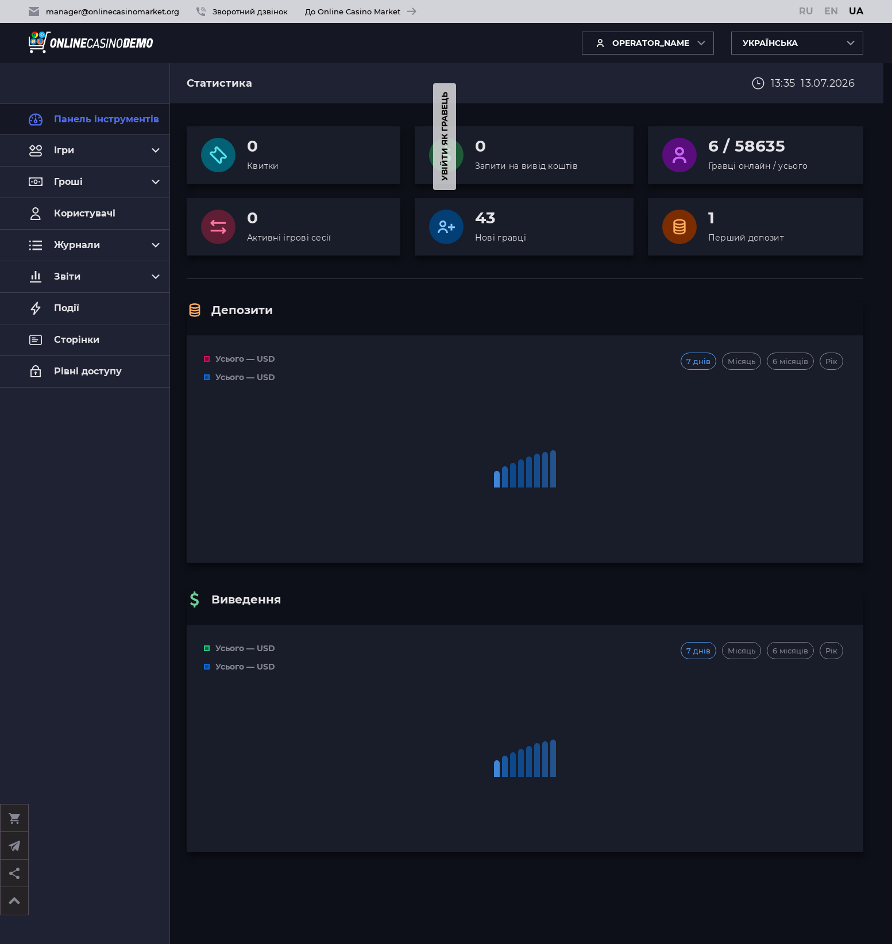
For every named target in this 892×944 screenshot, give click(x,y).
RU (806, 11)
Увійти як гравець (11, 136)
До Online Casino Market (360, 11)
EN (831, 11)
